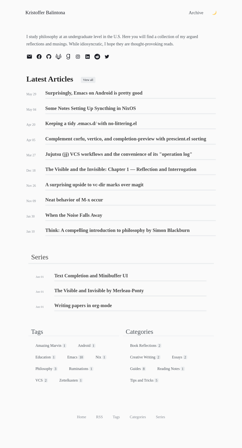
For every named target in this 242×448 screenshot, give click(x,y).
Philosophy (46, 369)
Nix (101, 357)
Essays (179, 357)
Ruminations (81, 369)
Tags (116, 417)
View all (88, 80)
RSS (99, 417)
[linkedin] (88, 58)
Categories (138, 417)
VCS (41, 380)
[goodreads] (68, 58)
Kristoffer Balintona (45, 12)
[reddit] (97, 58)
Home (81, 417)
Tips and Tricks (144, 380)
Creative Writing (145, 357)
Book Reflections (145, 346)
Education (45, 357)
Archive (196, 12)
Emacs (75, 357)
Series (160, 417)
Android (87, 346)
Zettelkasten (71, 380)
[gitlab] (58, 58)
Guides (138, 369)
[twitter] (107, 58)
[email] (29, 58)
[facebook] (39, 58)
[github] (49, 58)
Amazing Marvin (50, 346)
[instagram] (78, 58)
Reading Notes (171, 369)
